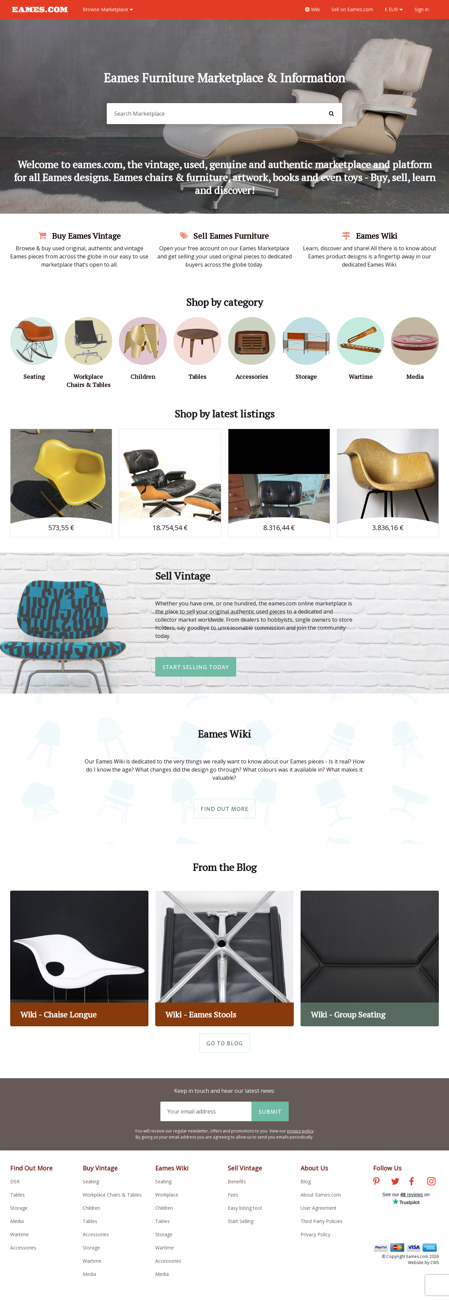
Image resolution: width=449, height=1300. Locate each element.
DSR (15, 1181)
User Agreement (318, 1208)
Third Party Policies (322, 1221)
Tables (17, 1194)
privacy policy (300, 1131)
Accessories (23, 1247)
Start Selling (240, 1221)
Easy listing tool (245, 1208)
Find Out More (224, 808)
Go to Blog (224, 1043)
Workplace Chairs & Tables (112, 1194)
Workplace (166, 1194)
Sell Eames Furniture (224, 235)
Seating (91, 1181)
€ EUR (394, 9)
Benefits (237, 1181)
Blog (306, 1181)
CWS (434, 1262)
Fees (233, 1194)
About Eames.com (321, 1194)
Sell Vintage (245, 1168)
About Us (314, 1168)
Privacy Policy (315, 1234)
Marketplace (108, 9)
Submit (270, 1111)
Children (91, 1208)
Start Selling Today (195, 666)
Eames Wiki (369, 235)
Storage (18, 1208)
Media (17, 1221)
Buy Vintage (100, 1168)
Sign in (421, 9)
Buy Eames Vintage (79, 235)
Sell (352, 9)
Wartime (19, 1234)
